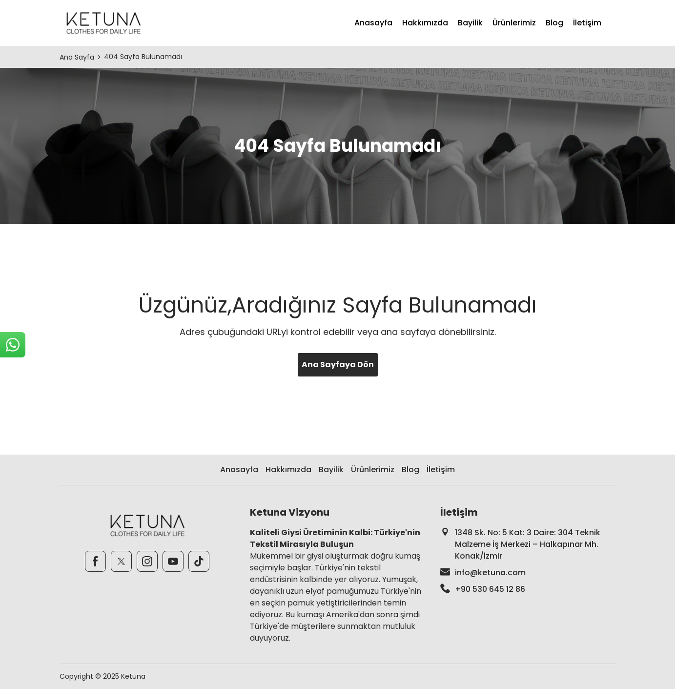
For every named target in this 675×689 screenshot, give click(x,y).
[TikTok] (198, 561)
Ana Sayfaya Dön (338, 364)
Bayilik (470, 22)
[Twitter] (121, 561)
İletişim (587, 22)
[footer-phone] (528, 589)
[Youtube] (173, 561)
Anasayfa (373, 22)
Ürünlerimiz (514, 22)
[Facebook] (95, 561)
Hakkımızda (425, 22)
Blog (554, 22)
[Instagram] (147, 561)
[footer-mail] (528, 573)
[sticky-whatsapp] (12, 344)
